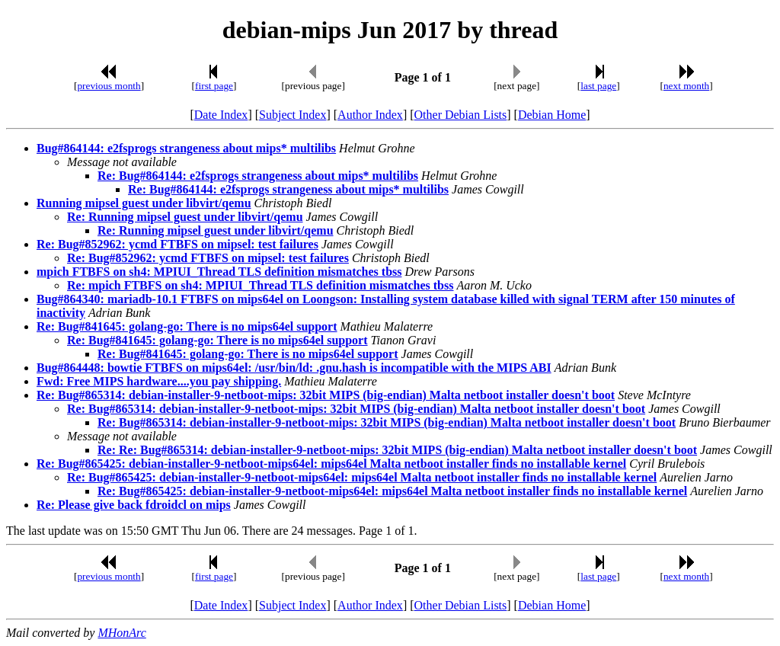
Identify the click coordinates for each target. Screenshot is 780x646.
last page (598, 85)
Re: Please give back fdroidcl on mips (134, 504)
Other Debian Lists (460, 114)
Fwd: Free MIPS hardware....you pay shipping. (159, 381)
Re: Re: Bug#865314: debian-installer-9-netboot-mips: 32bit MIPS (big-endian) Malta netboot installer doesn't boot (397, 449)
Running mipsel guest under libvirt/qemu (144, 203)
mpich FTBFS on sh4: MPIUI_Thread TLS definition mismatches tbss (219, 271)
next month (686, 85)
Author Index (370, 114)
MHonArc (121, 632)
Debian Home (552, 114)
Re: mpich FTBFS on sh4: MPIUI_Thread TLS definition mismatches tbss (260, 285)
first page (214, 85)
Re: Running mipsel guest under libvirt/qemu (185, 216)
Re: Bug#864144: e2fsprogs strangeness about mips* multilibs (258, 175)
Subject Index (292, 114)
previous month (108, 85)
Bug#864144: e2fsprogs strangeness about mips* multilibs (186, 148)
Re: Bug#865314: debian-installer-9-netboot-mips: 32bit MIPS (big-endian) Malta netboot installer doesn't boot (326, 395)
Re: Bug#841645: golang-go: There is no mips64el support (187, 326)
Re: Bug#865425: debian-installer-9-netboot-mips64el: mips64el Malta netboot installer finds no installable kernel (331, 463)
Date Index (221, 114)
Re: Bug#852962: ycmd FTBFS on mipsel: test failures (177, 244)
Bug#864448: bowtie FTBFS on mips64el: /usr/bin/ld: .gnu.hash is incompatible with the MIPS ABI (294, 367)
